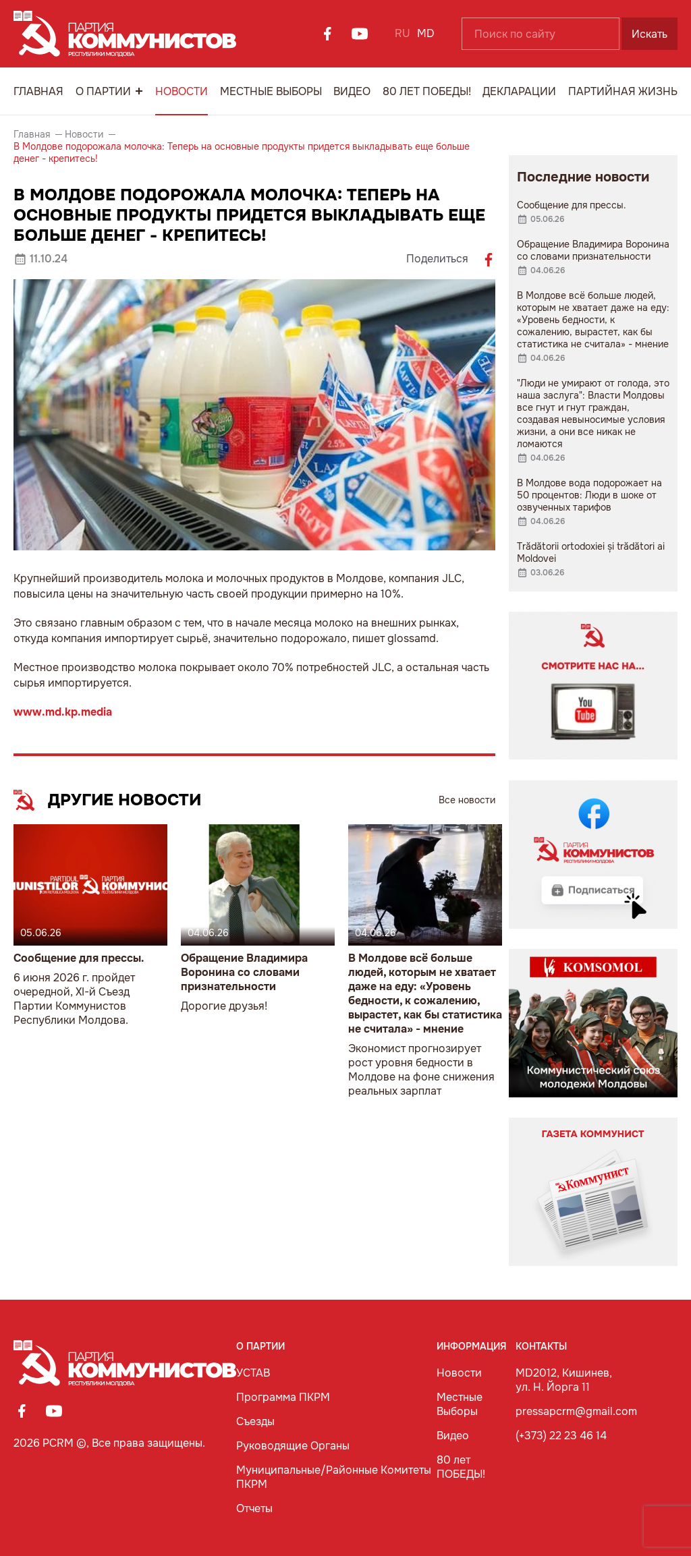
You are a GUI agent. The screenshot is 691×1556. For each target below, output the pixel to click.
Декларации (519, 91)
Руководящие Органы (293, 1446)
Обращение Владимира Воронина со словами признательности (244, 972)
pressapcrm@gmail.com (576, 1411)
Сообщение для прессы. (78, 958)
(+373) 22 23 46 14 (561, 1436)
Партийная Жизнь (623, 91)
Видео (351, 91)
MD (426, 33)
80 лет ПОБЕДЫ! (427, 91)
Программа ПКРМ (283, 1397)
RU (402, 33)
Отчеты (254, 1508)
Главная (38, 91)
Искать (649, 34)
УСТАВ (253, 1373)
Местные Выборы (271, 91)
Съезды (255, 1421)
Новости (181, 91)
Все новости (467, 800)
